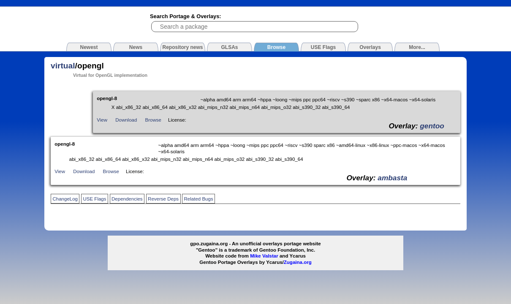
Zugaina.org (298, 262)
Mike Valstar (264, 255)
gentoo (432, 126)
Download (126, 119)
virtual (63, 65)
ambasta (392, 178)
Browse (153, 119)
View (102, 119)
